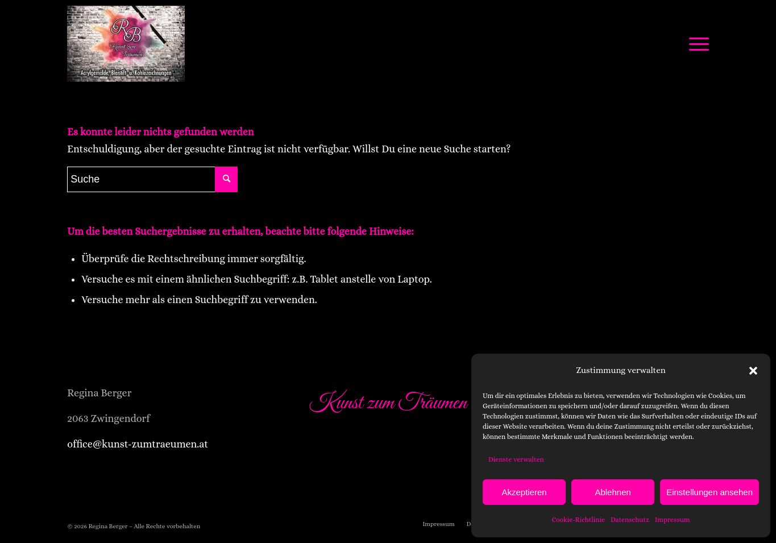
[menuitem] (438, 524)
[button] (753, 370)
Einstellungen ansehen (709, 492)
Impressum (672, 520)
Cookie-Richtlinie (578, 520)
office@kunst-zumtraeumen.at (137, 444)
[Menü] (695, 44)
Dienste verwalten (516, 459)
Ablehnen (612, 492)
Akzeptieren (523, 492)
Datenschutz (630, 520)
